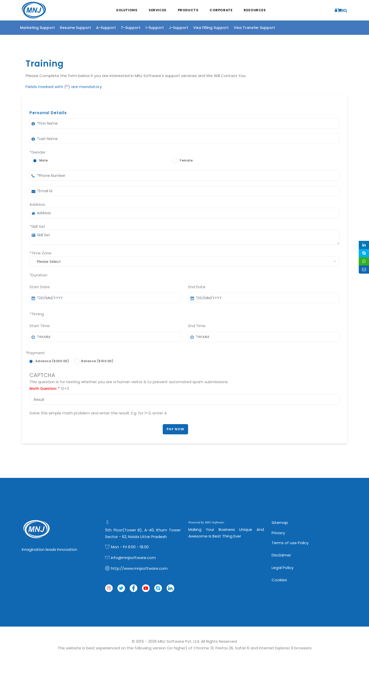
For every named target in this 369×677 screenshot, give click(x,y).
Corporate (221, 10)
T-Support (130, 27)
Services (157, 10)
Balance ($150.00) (97, 361)
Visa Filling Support (211, 27)
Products (188, 10)
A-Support (106, 27)
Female (186, 160)
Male (43, 160)
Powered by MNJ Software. (206, 522)
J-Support (178, 27)
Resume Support (75, 27)
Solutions (125, 10)
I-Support (155, 27)
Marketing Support (37, 27)
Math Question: (44, 388)
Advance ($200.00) (52, 361)
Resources (256, 10)
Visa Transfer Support (254, 27)
